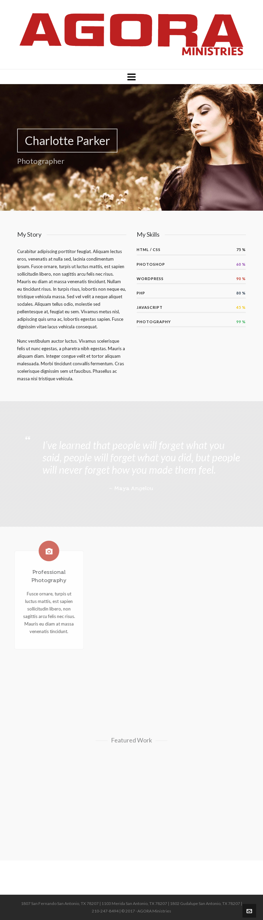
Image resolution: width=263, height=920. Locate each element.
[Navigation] (131, 76)
